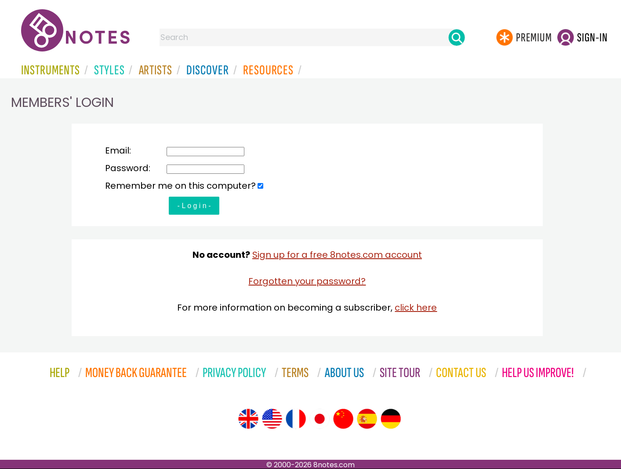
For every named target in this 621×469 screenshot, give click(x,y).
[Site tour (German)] (391, 419)
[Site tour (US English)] (272, 419)
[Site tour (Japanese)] (319, 419)
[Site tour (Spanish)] (367, 419)
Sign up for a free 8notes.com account (337, 255)
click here (416, 307)
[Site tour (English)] (248, 419)
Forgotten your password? (307, 281)
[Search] (456, 37)
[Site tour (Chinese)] (343, 419)
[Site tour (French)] (296, 419)
